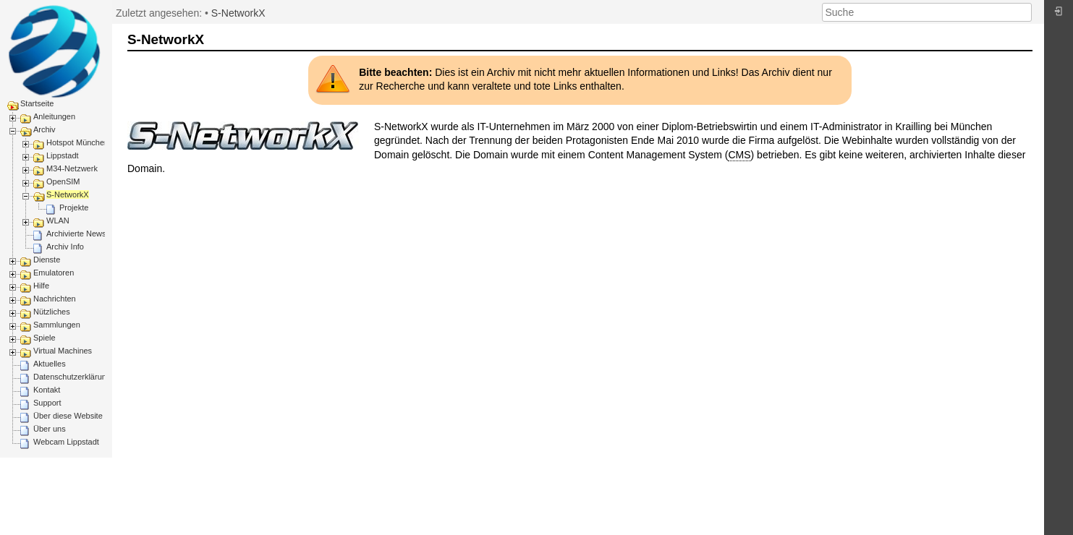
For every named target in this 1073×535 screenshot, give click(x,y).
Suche (1024, 12)
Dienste (46, 259)
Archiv (44, 129)
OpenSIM (63, 181)
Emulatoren (53, 272)
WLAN (57, 220)
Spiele (44, 337)
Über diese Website (68, 415)
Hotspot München (77, 142)
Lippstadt (62, 155)
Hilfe (41, 285)
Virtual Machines (62, 350)
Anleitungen (54, 116)
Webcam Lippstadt (66, 441)
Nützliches (51, 311)
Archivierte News (76, 233)
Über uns (49, 428)
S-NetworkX (67, 194)
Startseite (37, 103)
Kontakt (46, 389)
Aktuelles (49, 363)
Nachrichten (54, 298)
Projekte (73, 207)
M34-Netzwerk (72, 168)
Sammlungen (56, 324)
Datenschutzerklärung (72, 376)
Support (47, 402)
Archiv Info (65, 246)
